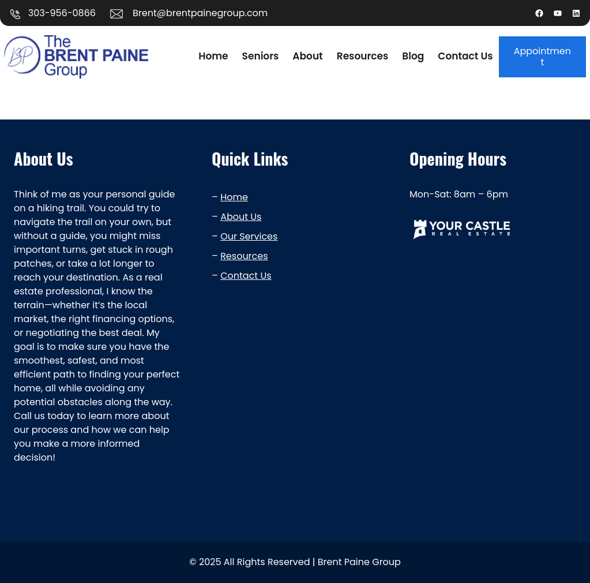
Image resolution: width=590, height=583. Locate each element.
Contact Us (245, 275)
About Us (240, 216)
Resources (244, 256)
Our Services (248, 236)
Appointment (542, 56)
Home (234, 197)
